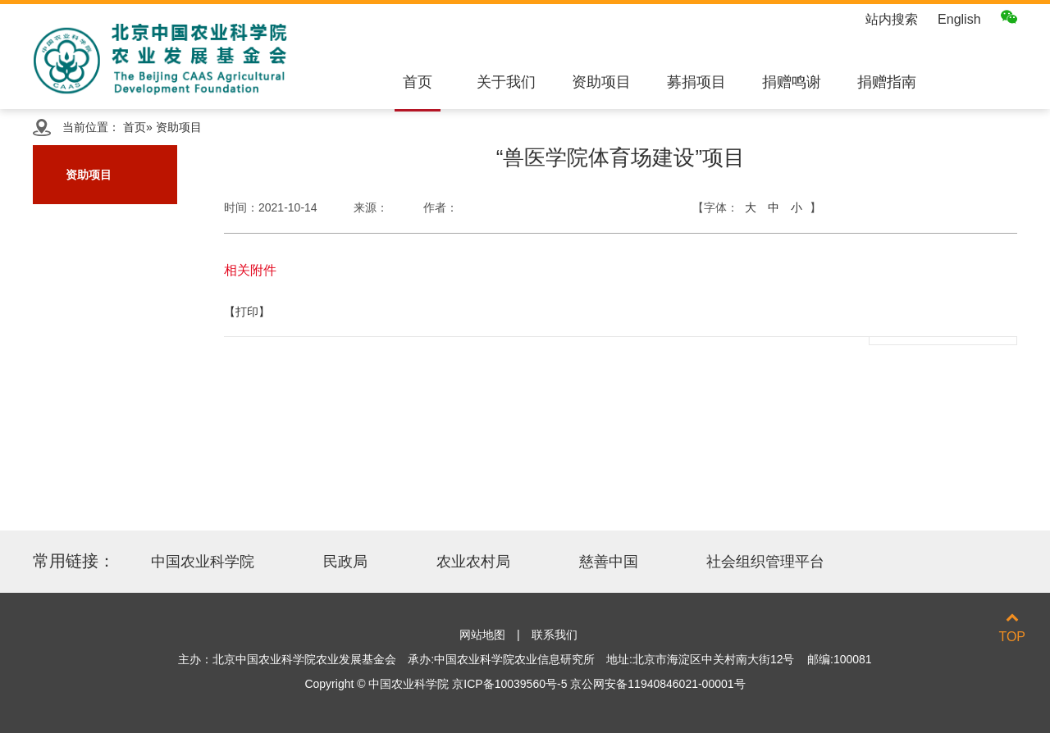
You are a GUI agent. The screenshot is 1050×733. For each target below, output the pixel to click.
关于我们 (506, 82)
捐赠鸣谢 (791, 82)
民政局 (345, 561)
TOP (1011, 627)
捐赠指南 (886, 82)
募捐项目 (696, 82)
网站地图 (482, 634)
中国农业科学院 (202, 561)
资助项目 (601, 82)
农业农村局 (473, 561)
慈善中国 (608, 561)
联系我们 (555, 634)
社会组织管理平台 (765, 561)
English (959, 19)
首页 (418, 82)
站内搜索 (891, 19)
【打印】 (247, 311)
